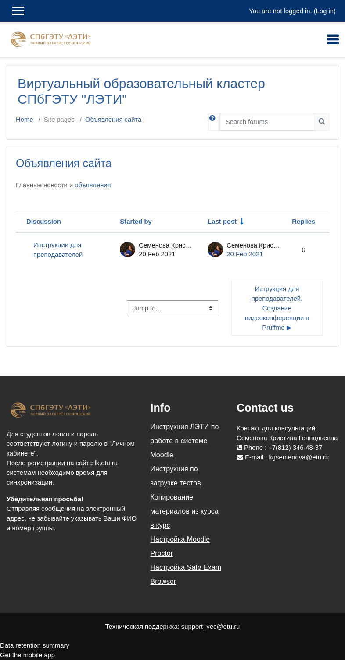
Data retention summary (34, 645)
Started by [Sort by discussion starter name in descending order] (135, 221)
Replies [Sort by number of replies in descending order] (303, 221)
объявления (93, 185)
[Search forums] (267, 122)
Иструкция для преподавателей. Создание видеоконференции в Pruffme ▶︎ (278, 308)
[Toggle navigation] (332, 39)
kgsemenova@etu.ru (299, 457)
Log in (325, 11)
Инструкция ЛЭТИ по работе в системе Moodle (185, 441)
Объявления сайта (113, 119)
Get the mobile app (27, 655)
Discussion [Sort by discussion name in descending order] (43, 221)
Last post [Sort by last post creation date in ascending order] (222, 221)
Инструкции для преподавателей (58, 249)
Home (24, 119)
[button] (214, 122)
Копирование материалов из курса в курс (185, 511)
